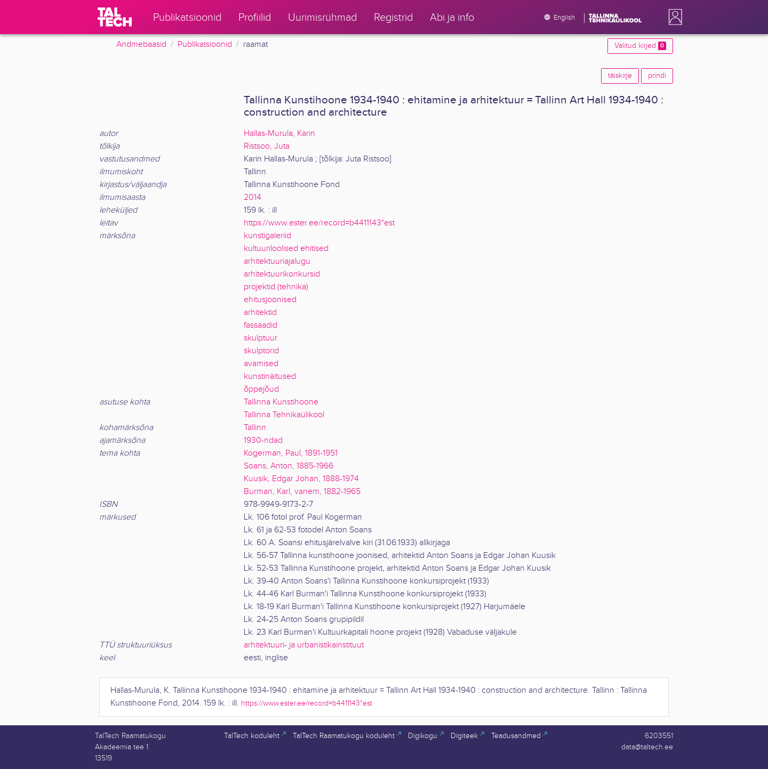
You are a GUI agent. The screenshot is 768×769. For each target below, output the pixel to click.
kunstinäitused (270, 376)
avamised (261, 364)
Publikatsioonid (205, 44)
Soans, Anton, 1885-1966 (288, 466)
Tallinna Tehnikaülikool (284, 415)
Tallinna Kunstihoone (281, 402)
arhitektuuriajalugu (277, 261)
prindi (657, 75)
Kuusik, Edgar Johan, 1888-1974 (301, 479)
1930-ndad (263, 440)
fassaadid (260, 325)
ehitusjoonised (270, 300)
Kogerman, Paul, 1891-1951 (291, 453)
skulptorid (261, 351)
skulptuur (260, 338)
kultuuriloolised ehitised (286, 249)
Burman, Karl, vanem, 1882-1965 (302, 492)
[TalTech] (115, 17)
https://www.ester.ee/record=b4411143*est (319, 223)
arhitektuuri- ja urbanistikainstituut (304, 645)
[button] (673, 17)
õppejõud (261, 389)
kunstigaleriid (267, 236)
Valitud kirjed (640, 46)
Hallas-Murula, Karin (279, 133)
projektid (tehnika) (276, 287)
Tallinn (255, 428)
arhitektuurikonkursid (282, 274)
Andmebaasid (141, 44)
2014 (252, 197)
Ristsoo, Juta (267, 146)
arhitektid (260, 312)
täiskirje (620, 75)
